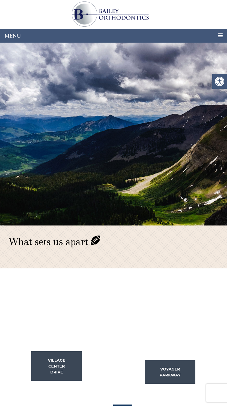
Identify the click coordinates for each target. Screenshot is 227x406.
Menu (13, 35)
